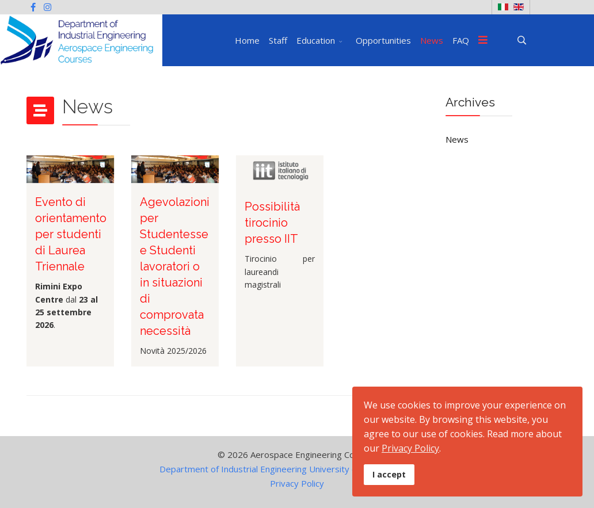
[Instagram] (47, 7)
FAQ (460, 40)
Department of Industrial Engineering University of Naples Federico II (297, 469)
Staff (278, 40)
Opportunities (383, 40)
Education (315, 40)
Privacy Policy (297, 483)
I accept (389, 474)
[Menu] (483, 40)
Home (247, 40)
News (431, 40)
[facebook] (33, 7)
